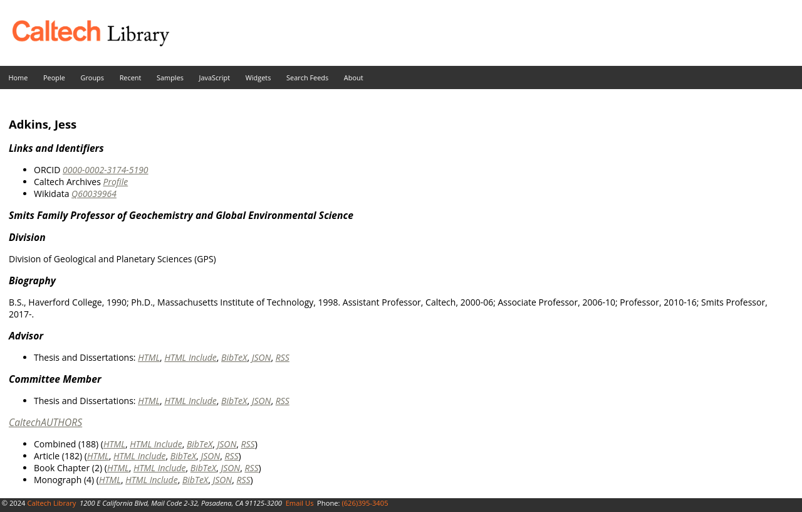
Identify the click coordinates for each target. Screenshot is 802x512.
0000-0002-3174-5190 (105, 170)
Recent (131, 77)
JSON (261, 357)
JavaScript (214, 77)
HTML (149, 357)
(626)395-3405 (364, 503)
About (353, 77)
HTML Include (190, 357)
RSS (282, 357)
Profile (115, 182)
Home (18, 77)
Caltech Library (51, 503)
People (54, 77)
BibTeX (234, 357)
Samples (170, 77)
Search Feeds (307, 77)
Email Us (300, 503)
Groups (92, 77)
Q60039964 (94, 194)
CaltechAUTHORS (45, 422)
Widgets (258, 77)
